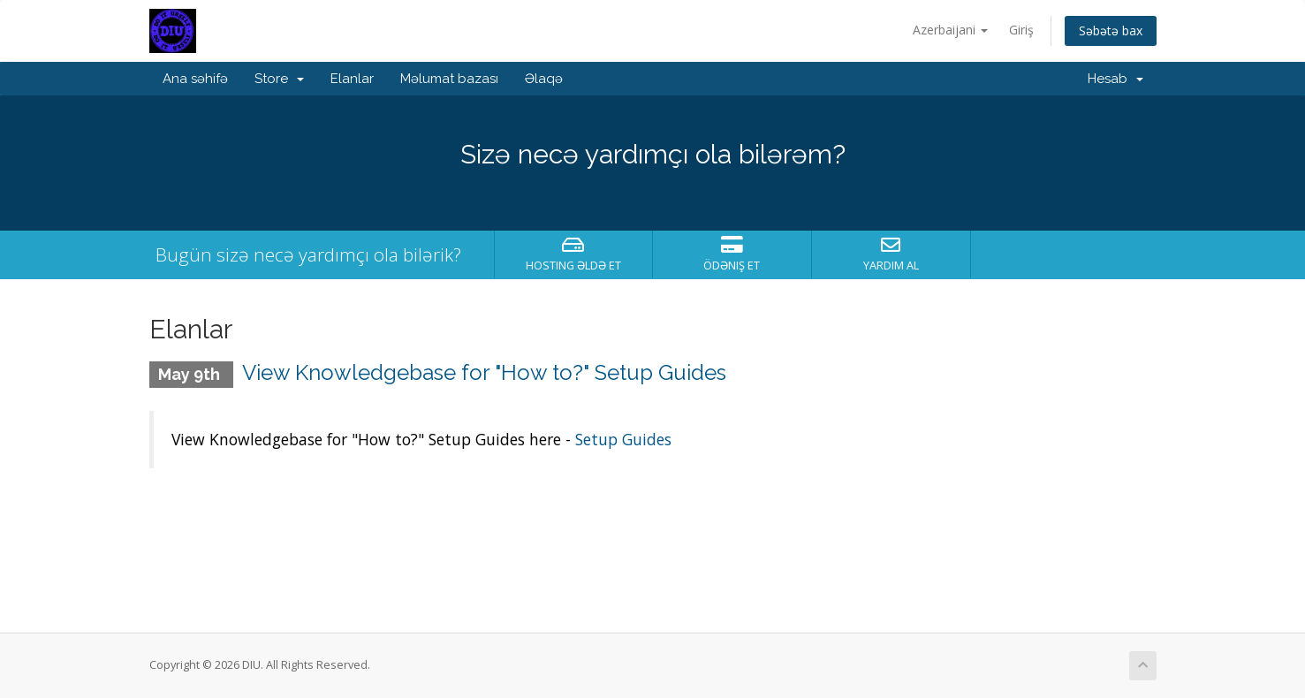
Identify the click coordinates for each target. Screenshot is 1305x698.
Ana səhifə (195, 79)
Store (279, 79)
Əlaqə (544, 79)
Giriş (1021, 29)
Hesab (1115, 79)
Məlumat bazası (449, 79)
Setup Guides (623, 439)
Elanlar (352, 79)
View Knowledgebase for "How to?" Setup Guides (484, 372)
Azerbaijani (950, 29)
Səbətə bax (1110, 30)
